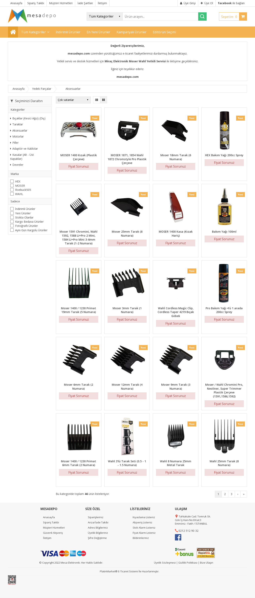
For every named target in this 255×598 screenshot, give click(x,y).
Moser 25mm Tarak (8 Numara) (127, 233)
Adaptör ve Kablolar (24, 148)
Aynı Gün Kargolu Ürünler (31, 230)
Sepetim (230, 17)
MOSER (20, 185)
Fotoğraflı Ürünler (26, 226)
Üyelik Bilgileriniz (98, 533)
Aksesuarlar (18, 130)
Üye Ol (207, 3)
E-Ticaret (123, 571)
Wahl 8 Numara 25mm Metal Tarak (175, 463)
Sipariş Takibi (51, 522)
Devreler (16, 165)
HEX (17, 181)
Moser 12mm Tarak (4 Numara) (127, 386)
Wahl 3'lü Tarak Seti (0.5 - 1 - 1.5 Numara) (127, 463)
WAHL (19, 194)
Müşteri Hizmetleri (54, 527)
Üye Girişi (188, 3)
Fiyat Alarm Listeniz (144, 533)
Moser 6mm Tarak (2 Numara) (78, 386)
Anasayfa (49, 517)
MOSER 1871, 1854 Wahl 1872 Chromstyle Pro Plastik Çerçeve (127, 159)
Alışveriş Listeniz (142, 522)
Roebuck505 (23, 190)
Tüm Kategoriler (33, 32)
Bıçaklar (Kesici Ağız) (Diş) (27, 118)
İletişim (47, 538)
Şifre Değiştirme (97, 538)
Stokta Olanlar (24, 217)
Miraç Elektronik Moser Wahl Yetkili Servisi (135, 61)
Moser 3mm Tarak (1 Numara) (127, 310)
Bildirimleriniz (141, 538)
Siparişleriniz (95, 517)
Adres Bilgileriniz (98, 527)
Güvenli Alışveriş (53, 533)
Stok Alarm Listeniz (144, 527)
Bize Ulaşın (206, 562)
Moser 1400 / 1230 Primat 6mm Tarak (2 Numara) (78, 463)
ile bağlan (231, 3)
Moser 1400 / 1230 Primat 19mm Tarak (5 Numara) (78, 310)
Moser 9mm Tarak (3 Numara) (175, 386)
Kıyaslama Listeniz (144, 517)
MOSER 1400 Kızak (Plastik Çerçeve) (78, 157)
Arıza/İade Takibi (98, 522)
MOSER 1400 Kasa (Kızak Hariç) (176, 233)
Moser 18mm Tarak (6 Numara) (175, 157)
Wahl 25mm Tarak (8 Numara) (224, 463)
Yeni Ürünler (23, 213)
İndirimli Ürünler (25, 209)
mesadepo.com (79, 53)
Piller (14, 142)
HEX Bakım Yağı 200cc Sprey (224, 155)
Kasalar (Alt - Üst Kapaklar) (22, 157)
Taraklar (16, 124)
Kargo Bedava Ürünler (29, 221)
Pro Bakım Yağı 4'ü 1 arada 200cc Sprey (224, 310)
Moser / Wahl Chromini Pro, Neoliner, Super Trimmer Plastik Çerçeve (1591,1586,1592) (224, 390)
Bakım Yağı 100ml (224, 231)
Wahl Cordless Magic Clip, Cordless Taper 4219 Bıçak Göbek (176, 312)
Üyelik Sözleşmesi (165, 562)
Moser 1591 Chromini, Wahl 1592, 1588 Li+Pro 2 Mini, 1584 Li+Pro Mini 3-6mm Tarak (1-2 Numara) (78, 237)
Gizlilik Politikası (187, 562)
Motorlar (17, 136)
